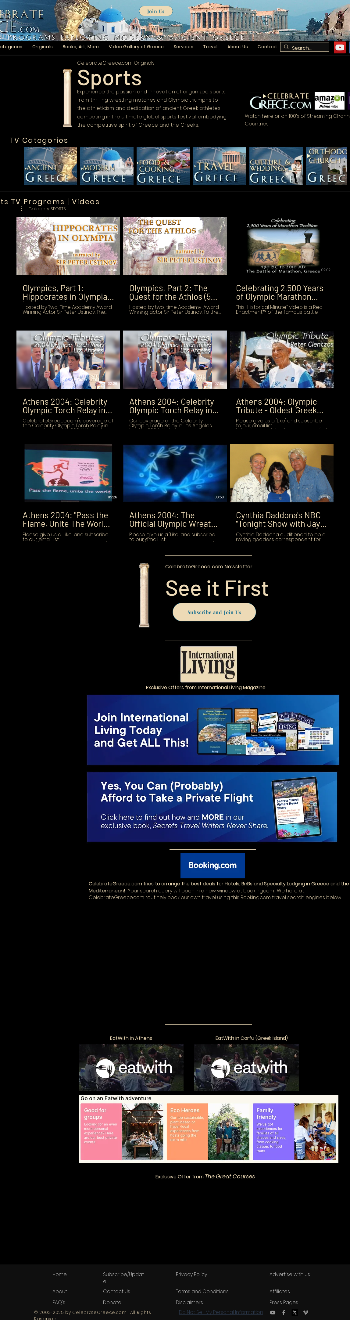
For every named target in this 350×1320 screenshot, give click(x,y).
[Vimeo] (305, 1312)
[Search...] (304, 48)
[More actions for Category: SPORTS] (43, 208)
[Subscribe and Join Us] (214, 612)
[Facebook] (283, 1312)
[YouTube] (340, 47)
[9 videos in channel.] (175, 380)
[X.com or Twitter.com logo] (294, 1312)
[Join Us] (156, 11)
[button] (42, 47)
